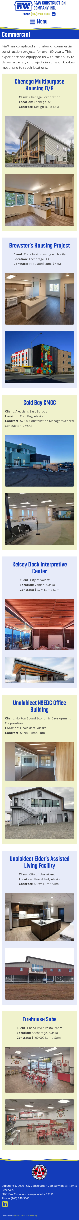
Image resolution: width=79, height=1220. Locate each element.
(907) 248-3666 (40, 14)
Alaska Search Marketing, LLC (27, 1215)
